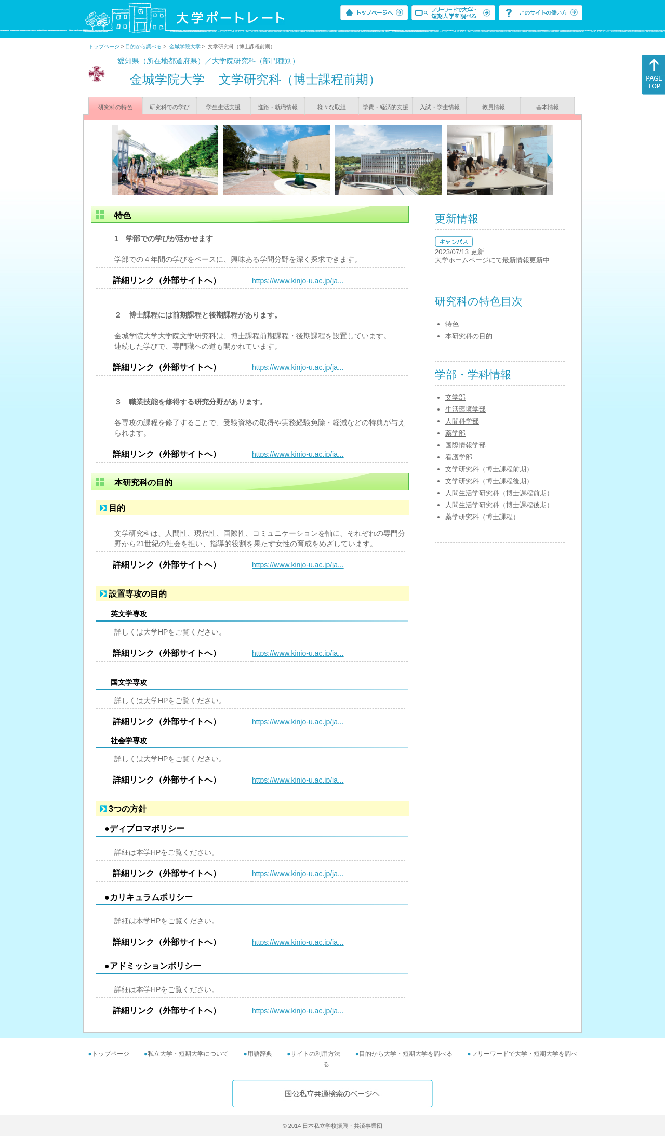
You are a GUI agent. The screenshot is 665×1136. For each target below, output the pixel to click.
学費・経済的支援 (385, 107)
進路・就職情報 (278, 107)
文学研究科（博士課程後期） (489, 481)
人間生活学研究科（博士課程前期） (499, 493)
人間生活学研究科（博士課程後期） (499, 505)
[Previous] (115, 160)
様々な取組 (331, 107)
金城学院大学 (185, 46)
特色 (452, 324)
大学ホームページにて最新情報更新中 (492, 260)
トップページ (103, 46)
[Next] (550, 160)
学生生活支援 (223, 107)
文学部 (455, 397)
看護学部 (458, 457)
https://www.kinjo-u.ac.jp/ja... (298, 280)
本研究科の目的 (469, 336)
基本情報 (547, 107)
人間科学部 (462, 421)
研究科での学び (170, 107)
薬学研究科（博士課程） (482, 517)
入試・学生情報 (440, 107)
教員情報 (493, 107)
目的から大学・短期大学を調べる (406, 1054)
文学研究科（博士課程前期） (489, 469)
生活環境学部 (465, 409)
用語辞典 (259, 1054)
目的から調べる (143, 46)
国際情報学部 (465, 445)
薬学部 (455, 433)
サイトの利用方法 (315, 1054)
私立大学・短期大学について (188, 1054)
